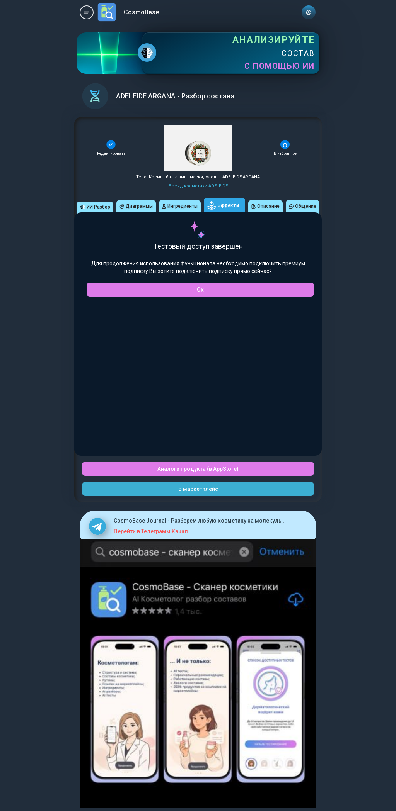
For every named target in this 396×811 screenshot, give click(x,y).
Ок (200, 290)
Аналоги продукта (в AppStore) (198, 469)
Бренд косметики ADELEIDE (198, 185)
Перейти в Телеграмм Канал (151, 531)
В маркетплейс (198, 489)
